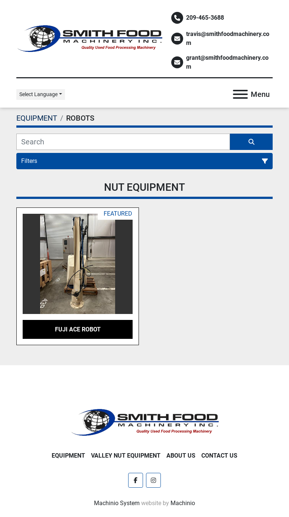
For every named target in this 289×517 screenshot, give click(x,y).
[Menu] (240, 94)
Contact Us (219, 455)
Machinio (183, 503)
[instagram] (153, 480)
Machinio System (117, 503)
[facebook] (135, 480)
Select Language (38, 94)
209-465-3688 (205, 17)
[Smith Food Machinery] (144, 421)
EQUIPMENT (68, 455)
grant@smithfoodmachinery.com (227, 62)
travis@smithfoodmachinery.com (227, 38)
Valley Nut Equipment (125, 455)
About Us (180, 455)
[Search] (123, 142)
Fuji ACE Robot (78, 329)
